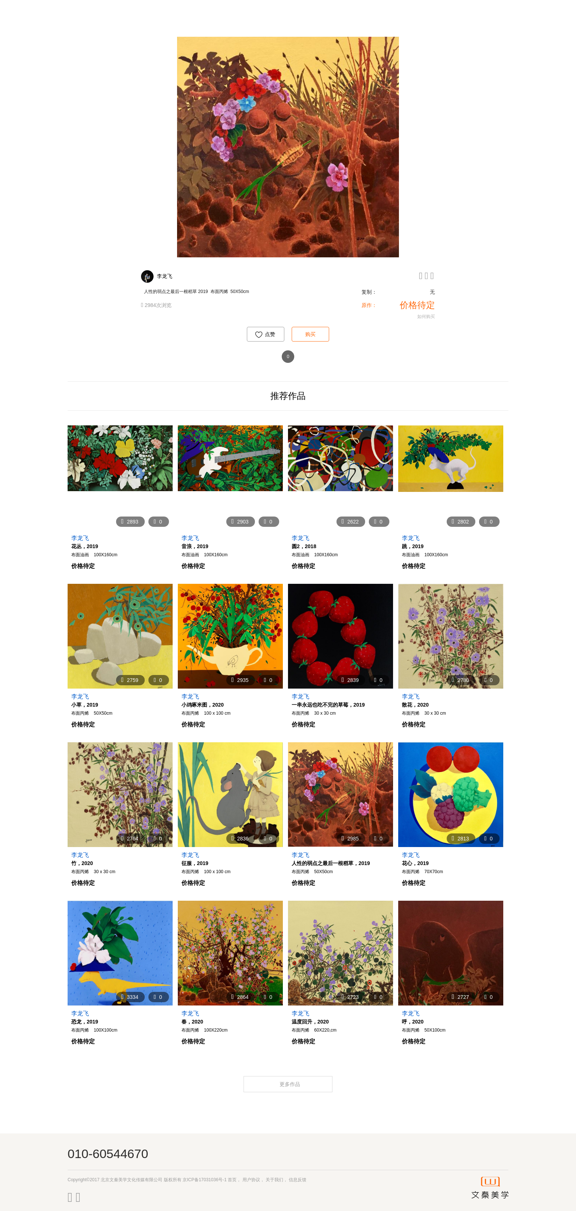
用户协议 (251, 1179)
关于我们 (274, 1179)
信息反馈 (297, 1179)
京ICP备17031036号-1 (205, 1179)
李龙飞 (164, 276)
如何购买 (426, 316)
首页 (232, 1179)
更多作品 (291, 1084)
